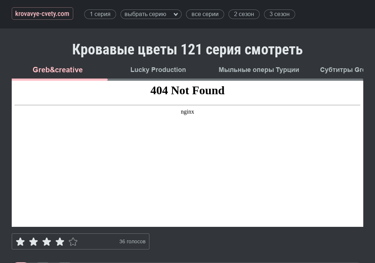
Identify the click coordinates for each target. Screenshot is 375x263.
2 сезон (244, 14)
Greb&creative (58, 70)
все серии (205, 14)
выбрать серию (151, 14)
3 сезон (280, 14)
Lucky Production (158, 69)
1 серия (100, 14)
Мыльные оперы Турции (259, 69)
